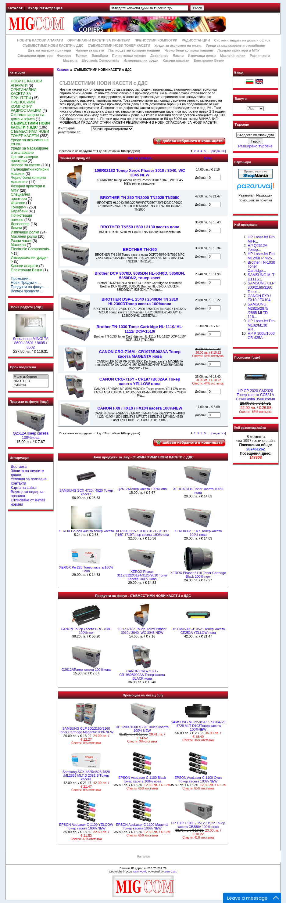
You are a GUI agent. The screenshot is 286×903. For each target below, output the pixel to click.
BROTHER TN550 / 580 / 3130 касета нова (139, 227)
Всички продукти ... (27, 291)
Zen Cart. (171, 871)
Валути (241, 98)
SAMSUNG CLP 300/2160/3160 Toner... (261, 287)
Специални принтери (35, 55)
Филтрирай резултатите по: (69, 130)
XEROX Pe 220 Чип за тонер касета (86, 531)
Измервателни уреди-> (29, 259)
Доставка (19, 466)
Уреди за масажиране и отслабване (235, 45)
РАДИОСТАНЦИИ (196, 40)
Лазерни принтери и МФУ (238, 50)
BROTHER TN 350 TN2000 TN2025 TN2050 (139, 197)
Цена (208, 158)
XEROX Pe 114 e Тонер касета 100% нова (198, 532)
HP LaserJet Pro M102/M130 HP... (261, 325)
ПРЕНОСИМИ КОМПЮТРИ (155, 40)
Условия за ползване (29, 479)
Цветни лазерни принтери (49, 50)
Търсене (242, 125)
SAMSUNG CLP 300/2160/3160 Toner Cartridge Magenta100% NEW (86, 730)
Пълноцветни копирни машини (134, 50)
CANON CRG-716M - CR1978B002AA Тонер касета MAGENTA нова (140, 354)
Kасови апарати (176, 60)
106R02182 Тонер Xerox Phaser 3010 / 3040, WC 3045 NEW (140, 172)
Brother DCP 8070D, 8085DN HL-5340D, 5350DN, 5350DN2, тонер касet (140, 275)
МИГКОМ (139, 871)
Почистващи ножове (129, 55)
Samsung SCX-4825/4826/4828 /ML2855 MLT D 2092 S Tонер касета (86, 775)
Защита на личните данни (27, 473)
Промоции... (21, 278)
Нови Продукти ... (26, 282)
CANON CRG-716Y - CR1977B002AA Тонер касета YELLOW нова (139, 381)
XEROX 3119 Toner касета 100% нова (198, 490)
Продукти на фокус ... (29, 287)
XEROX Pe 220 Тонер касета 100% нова (86, 569)
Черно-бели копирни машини (188, 50)
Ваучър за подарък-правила (28, 494)
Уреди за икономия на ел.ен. (178, 45)
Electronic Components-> (30, 251)
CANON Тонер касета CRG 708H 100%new (86, 630)
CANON (30, 385)
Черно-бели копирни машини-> (28, 179)
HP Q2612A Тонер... (257, 248)
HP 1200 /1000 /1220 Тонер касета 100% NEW (142, 728)
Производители (23, 367)
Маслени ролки (232, 55)
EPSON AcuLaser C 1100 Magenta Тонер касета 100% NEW (142, 826)
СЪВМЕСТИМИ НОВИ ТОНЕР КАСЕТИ (119, 45)
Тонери (81, 55)
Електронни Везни (209, 60)
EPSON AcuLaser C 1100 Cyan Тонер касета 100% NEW (198, 779)
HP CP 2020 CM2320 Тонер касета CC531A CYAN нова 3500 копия (255, 394)
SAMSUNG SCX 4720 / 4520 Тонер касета (86, 492)
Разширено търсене (255, 146)
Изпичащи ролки (202, 55)
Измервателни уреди (140, 60)
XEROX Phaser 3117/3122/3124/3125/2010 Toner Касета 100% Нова (142, 575)
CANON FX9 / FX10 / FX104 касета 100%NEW (139, 408)
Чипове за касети (89, 50)
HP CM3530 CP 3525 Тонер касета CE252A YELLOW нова (198, 630)
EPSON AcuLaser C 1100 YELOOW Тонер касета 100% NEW (86, 826)
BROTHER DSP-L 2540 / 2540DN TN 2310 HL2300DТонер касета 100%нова (140, 301)
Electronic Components (100, 60)
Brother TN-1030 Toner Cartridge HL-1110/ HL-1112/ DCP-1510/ (139, 329)
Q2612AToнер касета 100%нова (30, 434)
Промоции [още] (247, 357)
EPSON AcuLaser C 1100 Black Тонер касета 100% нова (142, 779)
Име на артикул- (139, 158)
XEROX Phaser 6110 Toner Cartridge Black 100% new (198, 574)
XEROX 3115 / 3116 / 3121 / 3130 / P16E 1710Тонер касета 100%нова (142, 532)
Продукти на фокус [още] (29, 401)
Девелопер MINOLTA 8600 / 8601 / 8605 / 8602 (30, 341)
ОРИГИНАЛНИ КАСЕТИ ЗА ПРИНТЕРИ (98, 40)
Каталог (15, 8)
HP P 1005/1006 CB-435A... (261, 335)
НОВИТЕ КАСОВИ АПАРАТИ (40, 40)
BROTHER (30, 381)
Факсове (64, 55)
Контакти (18, 483)
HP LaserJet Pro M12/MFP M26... (261, 256)
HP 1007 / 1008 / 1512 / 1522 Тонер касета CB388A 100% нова (198, 825)
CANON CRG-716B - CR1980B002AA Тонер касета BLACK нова (142, 674)
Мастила (70, 60)
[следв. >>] (218, 151)
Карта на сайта (23, 488)
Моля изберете (30, 377)
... (207, 151)
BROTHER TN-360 (140, 249)
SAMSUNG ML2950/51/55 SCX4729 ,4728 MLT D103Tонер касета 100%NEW (198, 725)
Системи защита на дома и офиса (242, 40)
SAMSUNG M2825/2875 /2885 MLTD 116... (258, 310)
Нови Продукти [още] (26, 307)
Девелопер (159, 55)
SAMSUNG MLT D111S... (261, 277)
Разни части (260, 55)
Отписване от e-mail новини (28, 502)
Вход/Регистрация (45, 8)
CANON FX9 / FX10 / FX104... (260, 298)
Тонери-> (18, 207)
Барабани (100, 55)
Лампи (178, 55)
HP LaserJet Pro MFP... (261, 239)
